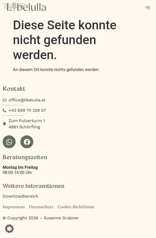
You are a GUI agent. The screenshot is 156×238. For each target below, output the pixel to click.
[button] (9, 228)
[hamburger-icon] (147, 8)
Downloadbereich (20, 196)
